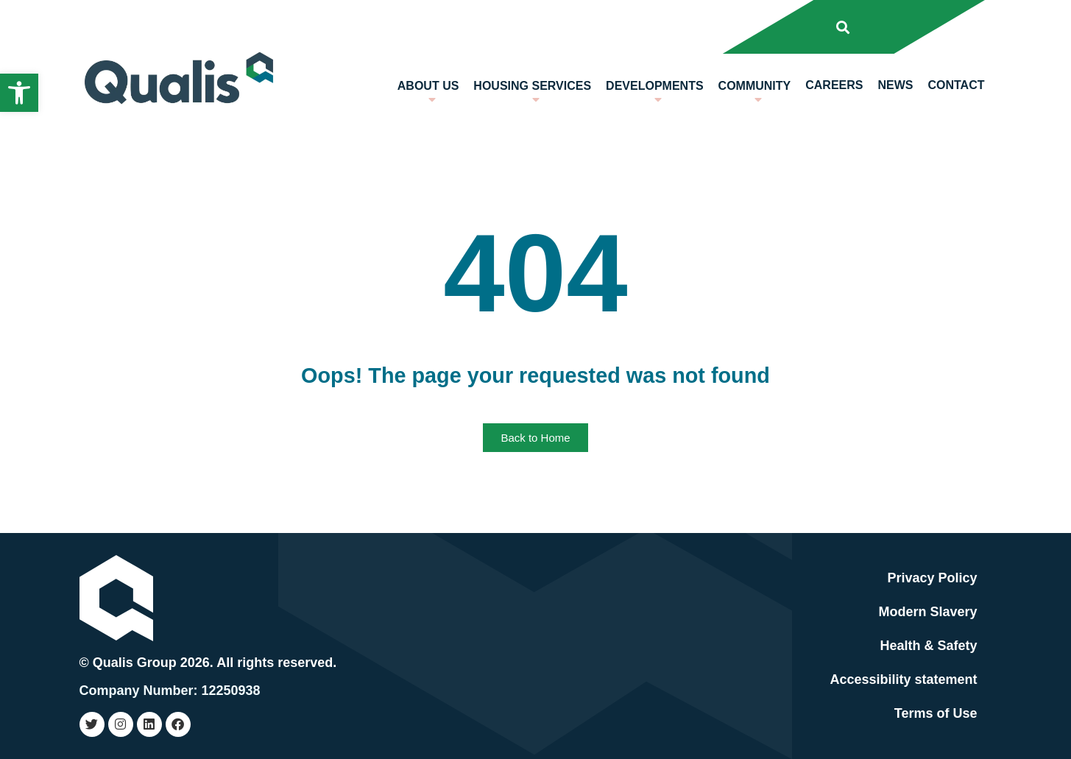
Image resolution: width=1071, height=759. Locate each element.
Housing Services (532, 96)
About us (428, 96)
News (895, 85)
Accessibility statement (903, 679)
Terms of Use (936, 713)
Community (754, 96)
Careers (834, 85)
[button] (19, 93)
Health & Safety (928, 645)
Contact (955, 85)
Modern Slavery (927, 611)
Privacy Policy (932, 578)
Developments (654, 96)
